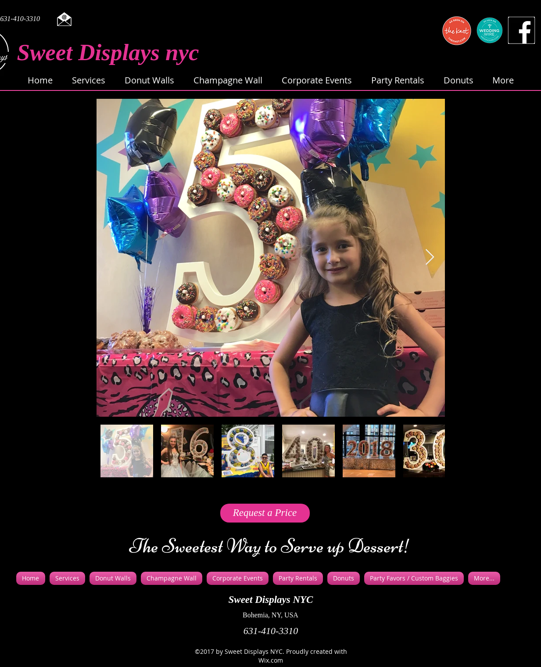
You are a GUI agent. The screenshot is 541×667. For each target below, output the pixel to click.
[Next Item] (430, 257)
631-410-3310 (271, 630)
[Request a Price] (265, 513)
